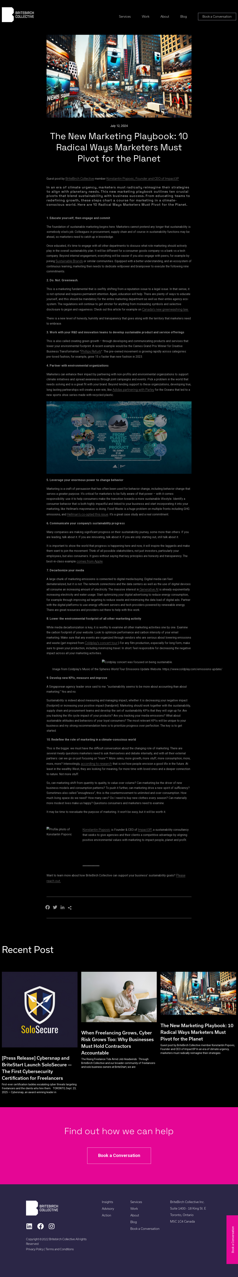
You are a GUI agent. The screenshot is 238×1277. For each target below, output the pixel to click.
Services (125, 16)
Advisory (108, 1208)
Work (145, 16)
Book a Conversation (217, 16)
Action (106, 1215)
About (164, 16)
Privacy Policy (35, 1249)
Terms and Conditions (60, 1249)
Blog (183, 16)
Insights (107, 1202)
